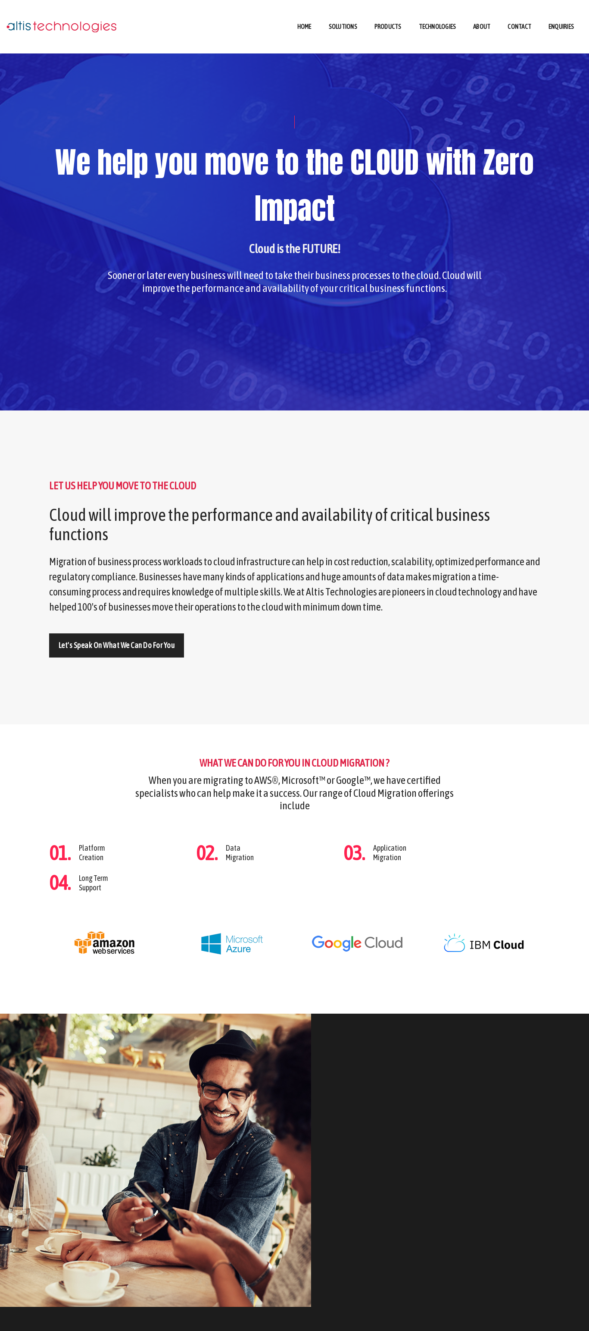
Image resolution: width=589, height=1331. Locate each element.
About (481, 15)
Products (388, 15)
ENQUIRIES (490, 1318)
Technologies (437, 15)
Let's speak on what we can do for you (117, 661)
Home (304, 15)
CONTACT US (525, 1318)
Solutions (343, 15)
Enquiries (561, 15)
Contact (519, 15)
